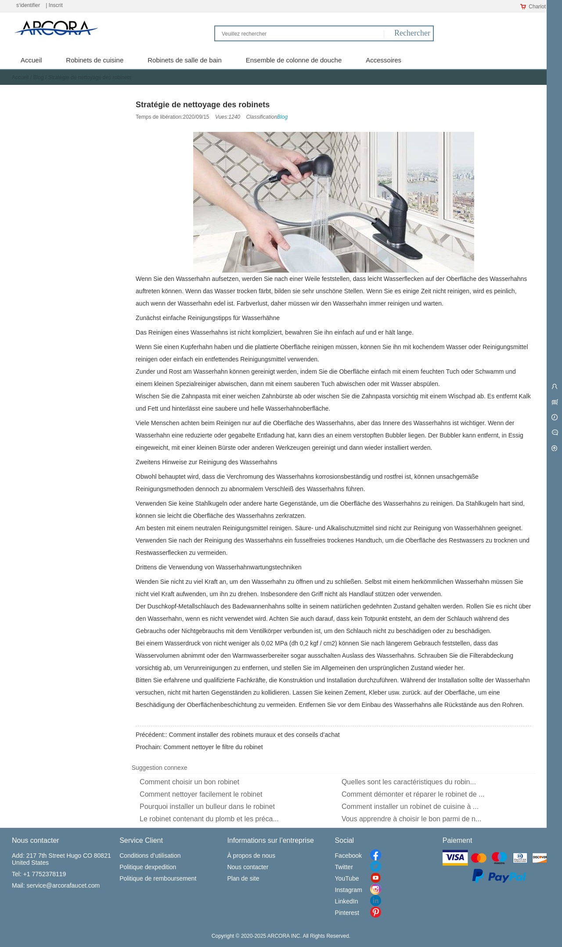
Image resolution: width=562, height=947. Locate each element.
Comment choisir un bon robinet (189, 782)
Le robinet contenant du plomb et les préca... (209, 819)
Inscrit (56, 5)
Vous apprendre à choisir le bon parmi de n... (411, 819)
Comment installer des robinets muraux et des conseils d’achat (254, 734)
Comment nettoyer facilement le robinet (201, 794)
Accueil (20, 77)
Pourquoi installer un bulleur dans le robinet (207, 806)
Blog (38, 77)
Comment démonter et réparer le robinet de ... (413, 794)
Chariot (533, 7)
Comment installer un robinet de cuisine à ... (410, 806)
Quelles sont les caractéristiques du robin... (409, 782)
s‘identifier (28, 5)
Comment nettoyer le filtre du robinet (213, 746)
